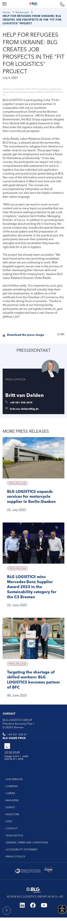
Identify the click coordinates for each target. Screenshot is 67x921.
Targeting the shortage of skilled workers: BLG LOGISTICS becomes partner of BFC (33, 679)
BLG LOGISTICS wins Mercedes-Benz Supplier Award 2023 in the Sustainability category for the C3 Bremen (31, 586)
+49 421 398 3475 (21, 402)
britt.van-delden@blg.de (24, 408)
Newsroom (22, 12)
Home (6, 12)
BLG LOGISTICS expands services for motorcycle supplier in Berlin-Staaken (31, 496)
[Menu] (4, 4)
